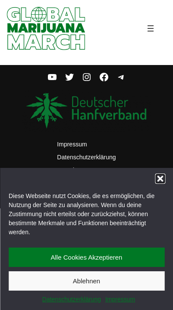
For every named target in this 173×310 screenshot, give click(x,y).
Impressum (120, 299)
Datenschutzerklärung (71, 299)
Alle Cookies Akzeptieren (87, 257)
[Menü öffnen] (155, 28)
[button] (160, 178)
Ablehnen (86, 281)
